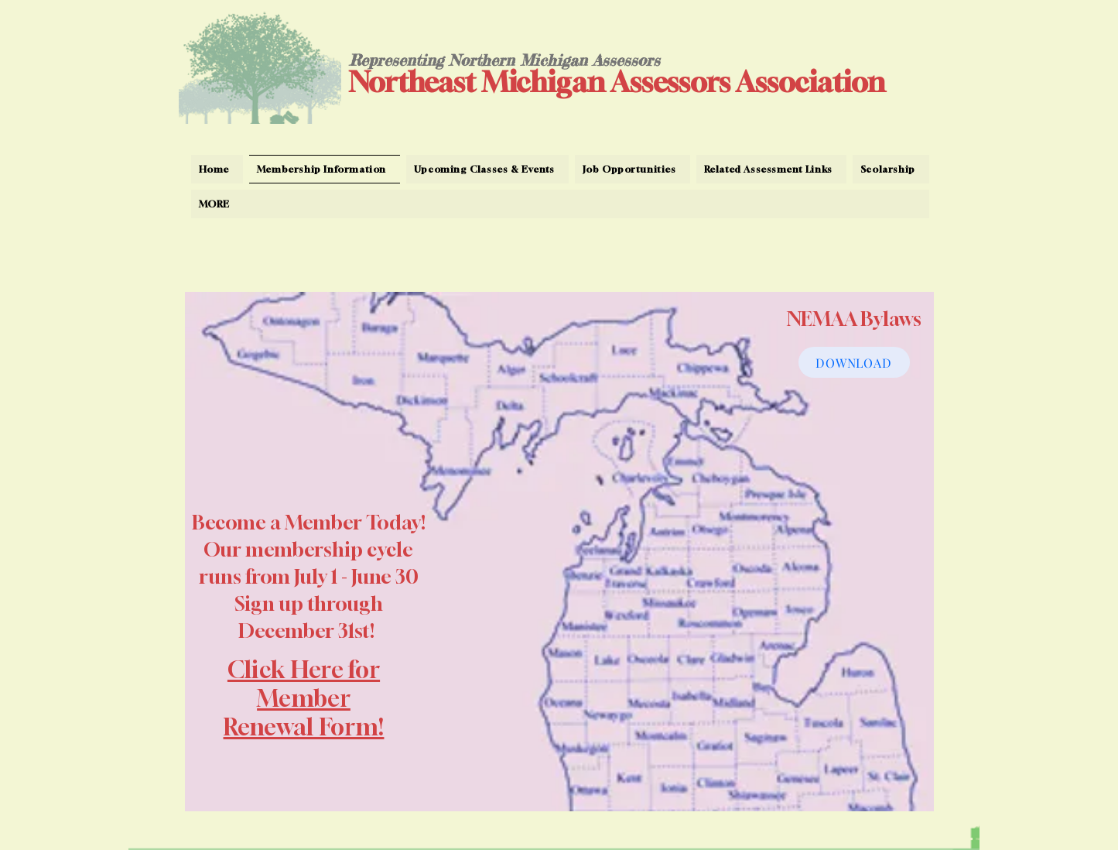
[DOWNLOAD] (854, 362)
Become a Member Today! (309, 522)
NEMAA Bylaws (854, 319)
